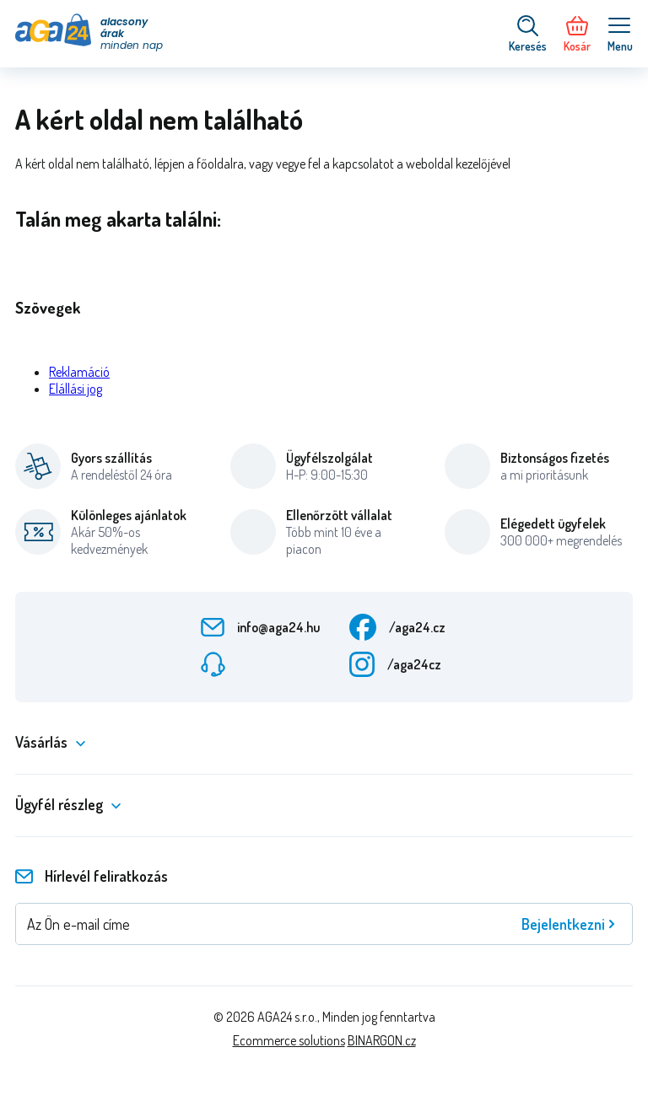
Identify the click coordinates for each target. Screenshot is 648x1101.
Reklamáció (79, 371)
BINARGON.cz (382, 1040)
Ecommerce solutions (289, 1040)
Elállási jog (75, 388)
